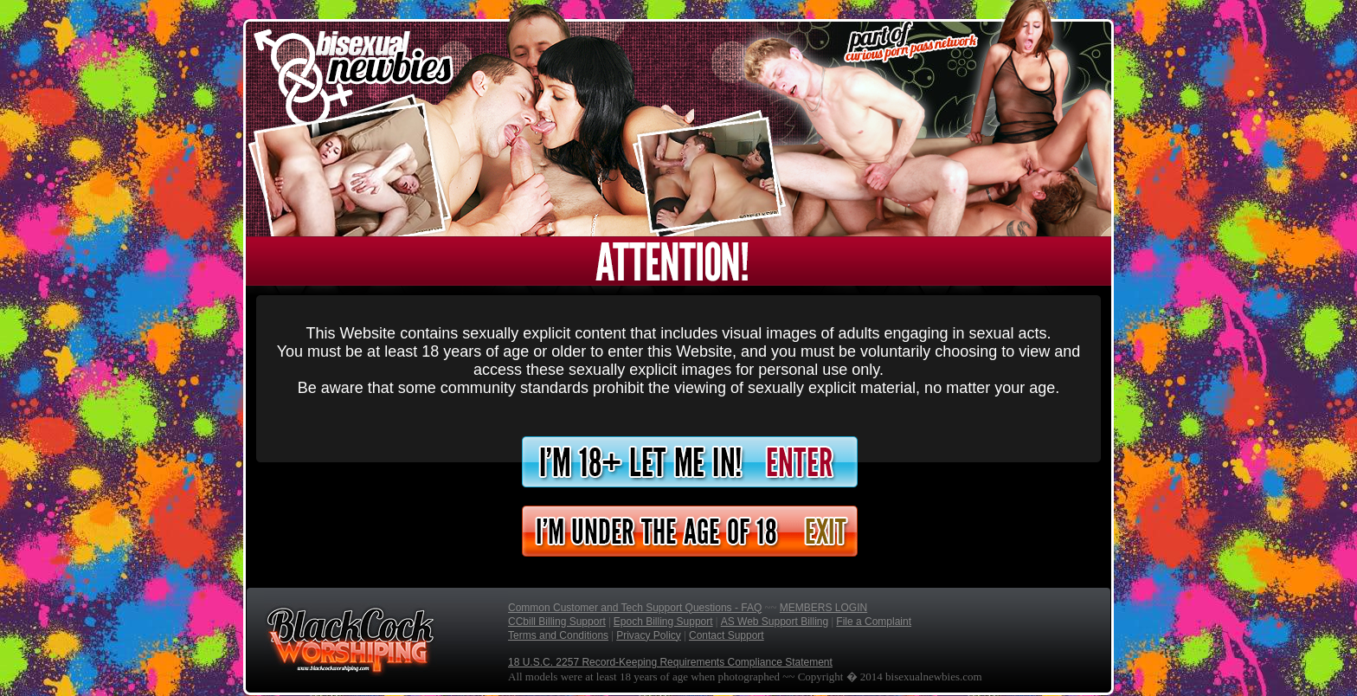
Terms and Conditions (558, 635)
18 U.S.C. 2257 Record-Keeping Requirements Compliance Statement (670, 662)
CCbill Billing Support (557, 621)
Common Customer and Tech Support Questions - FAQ (635, 608)
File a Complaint (873, 621)
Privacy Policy (648, 635)
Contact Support (726, 635)
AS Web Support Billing (775, 621)
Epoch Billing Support (663, 621)
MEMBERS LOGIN (823, 608)
